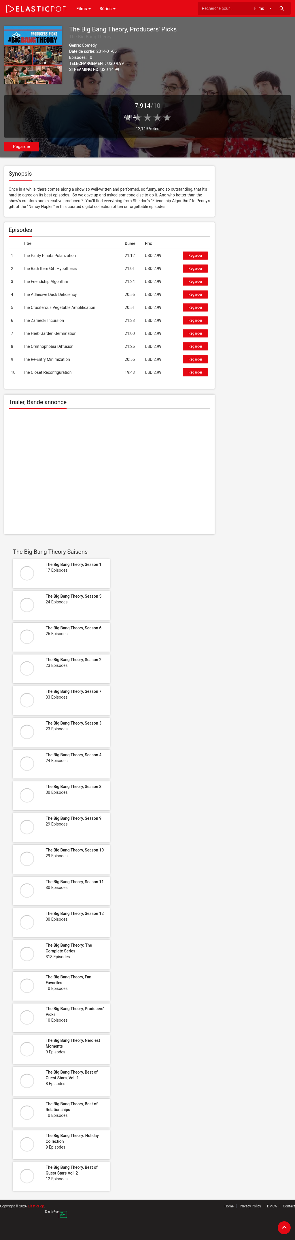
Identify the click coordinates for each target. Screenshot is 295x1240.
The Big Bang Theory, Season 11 (75, 881)
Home (229, 1206)
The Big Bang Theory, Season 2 (73, 659)
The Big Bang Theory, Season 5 (73, 596)
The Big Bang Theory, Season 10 (75, 850)
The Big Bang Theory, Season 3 (73, 723)
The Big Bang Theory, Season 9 (73, 818)
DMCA (272, 1206)
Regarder (21, 146)
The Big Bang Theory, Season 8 (73, 786)
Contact (289, 1206)
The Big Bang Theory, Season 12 (75, 913)
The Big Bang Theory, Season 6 (73, 628)
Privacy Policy (250, 1206)
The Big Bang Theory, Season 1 (73, 564)
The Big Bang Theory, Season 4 (73, 755)
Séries (107, 8)
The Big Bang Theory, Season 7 (73, 691)
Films (83, 8)
